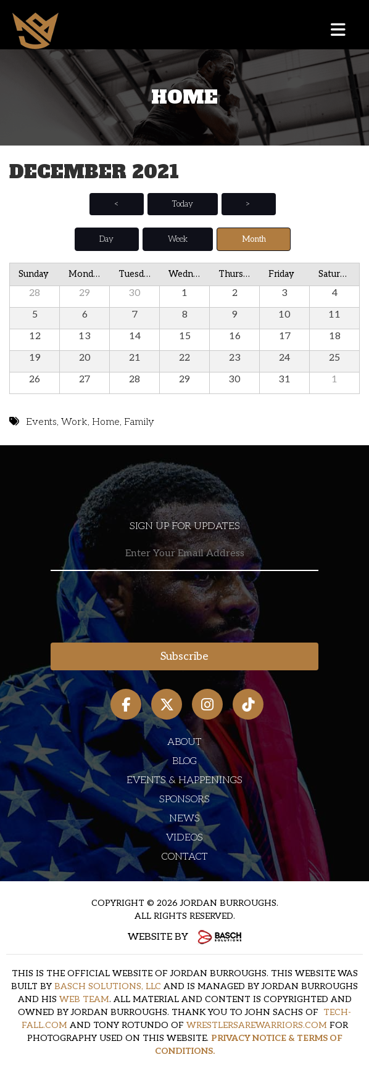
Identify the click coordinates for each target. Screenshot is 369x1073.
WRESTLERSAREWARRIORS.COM (256, 1025)
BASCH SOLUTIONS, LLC (107, 986)
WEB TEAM (84, 999)
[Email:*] (184, 554)
